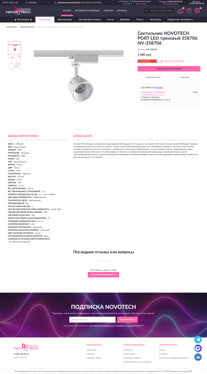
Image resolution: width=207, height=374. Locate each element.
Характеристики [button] (153, 77)
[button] (170, 3)
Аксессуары (155, 20)
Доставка (92, 350)
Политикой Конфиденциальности (101, 325)
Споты (110, 20)
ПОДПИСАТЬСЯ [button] (127, 320)
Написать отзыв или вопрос (103, 275)
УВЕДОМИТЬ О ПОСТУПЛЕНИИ (169, 69)
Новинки (108, 11)
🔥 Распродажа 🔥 (23, 20)
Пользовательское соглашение (138, 362)
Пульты (140, 20)
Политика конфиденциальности (175, 358)
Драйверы (125, 20)
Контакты (122, 11)
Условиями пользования (125, 325)
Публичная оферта (133, 358)
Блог (163, 350)
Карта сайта (130, 354)
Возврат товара (94, 358)
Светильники (45, 20)
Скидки (164, 354)
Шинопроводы (65, 20)
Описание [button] (184, 77)
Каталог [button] (67, 11)
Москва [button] (158, 88)
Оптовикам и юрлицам (87, 11)
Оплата (91, 354)
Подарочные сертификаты (180, 20)
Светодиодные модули (90, 20)
